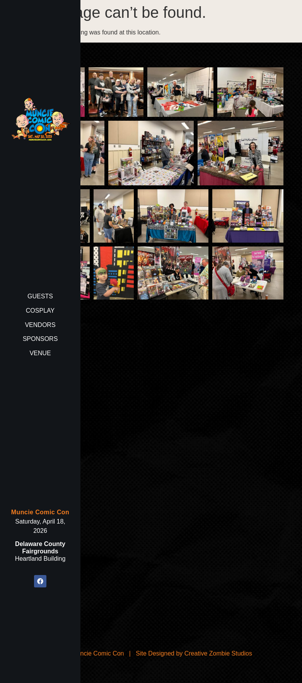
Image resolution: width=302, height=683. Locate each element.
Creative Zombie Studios (218, 653)
